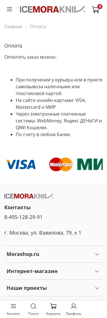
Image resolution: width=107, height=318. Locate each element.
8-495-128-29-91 (23, 217)
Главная (13, 26)
